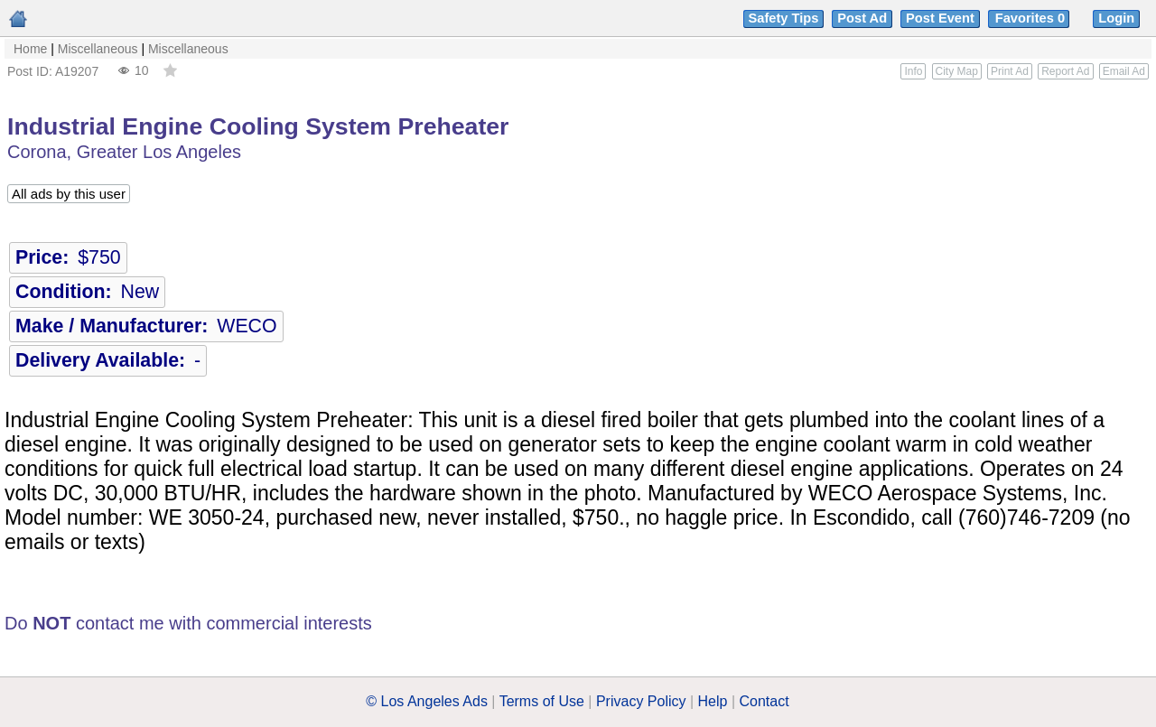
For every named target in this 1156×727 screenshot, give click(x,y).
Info (913, 71)
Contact (764, 701)
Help (713, 701)
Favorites (1031, 18)
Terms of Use (541, 701)
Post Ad (862, 18)
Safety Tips (784, 18)
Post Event (940, 18)
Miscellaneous (98, 49)
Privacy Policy (641, 701)
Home (30, 49)
